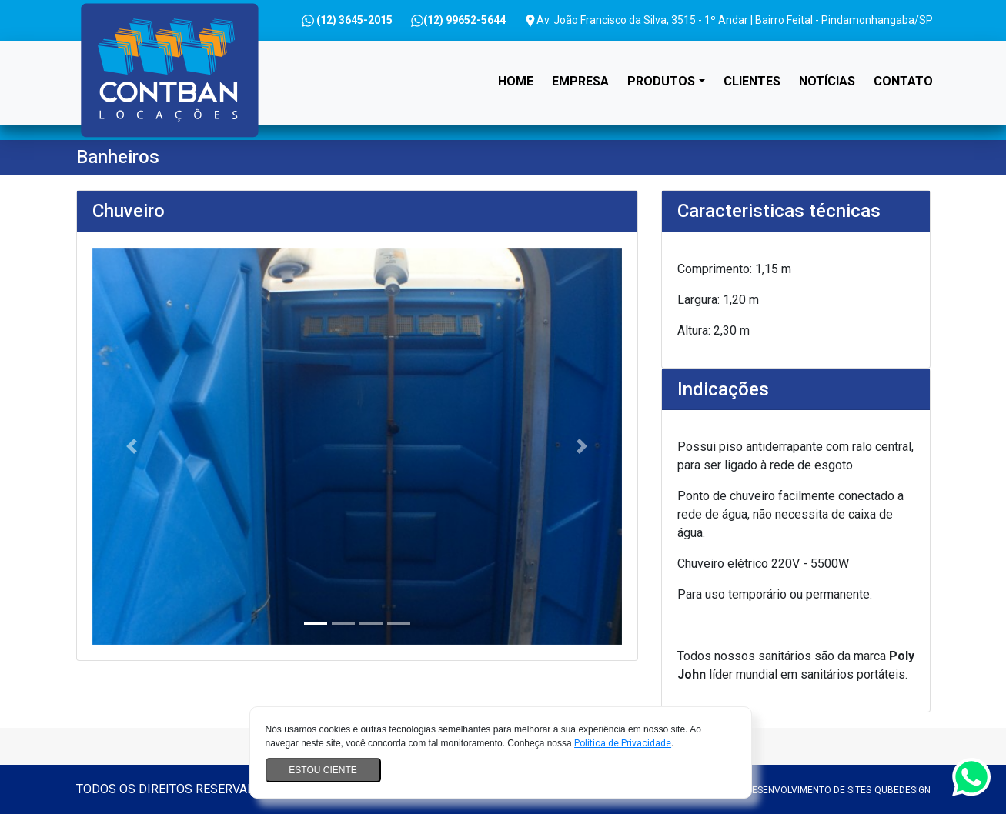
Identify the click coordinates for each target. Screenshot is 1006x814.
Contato (903, 81)
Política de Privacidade (622, 743)
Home (519, 67)
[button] (132, 446)
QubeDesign (902, 790)
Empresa (580, 81)
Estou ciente (322, 770)
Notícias (827, 81)
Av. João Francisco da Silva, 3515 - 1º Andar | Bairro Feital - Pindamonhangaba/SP (728, 20)
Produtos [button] (661, 81)
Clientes (752, 81)
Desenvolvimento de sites (808, 790)
